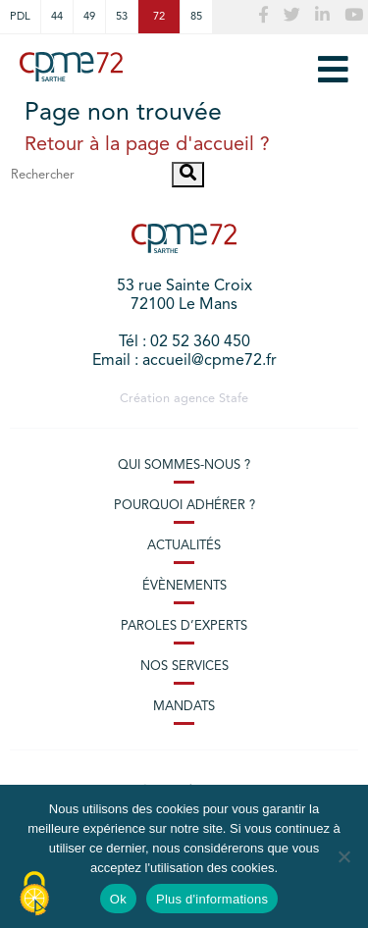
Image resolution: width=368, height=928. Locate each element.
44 (57, 17)
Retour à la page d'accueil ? (147, 145)
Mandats (184, 706)
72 (159, 17)
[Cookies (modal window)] (34, 894)
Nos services (184, 666)
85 (196, 17)
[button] (188, 174)
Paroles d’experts (184, 626)
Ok (118, 899)
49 (89, 17)
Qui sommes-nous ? (184, 465)
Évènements (184, 586)
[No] (343, 856)
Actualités (184, 546)
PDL (20, 17)
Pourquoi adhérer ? (184, 505)
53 (122, 17)
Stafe (233, 398)
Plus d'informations (212, 899)
